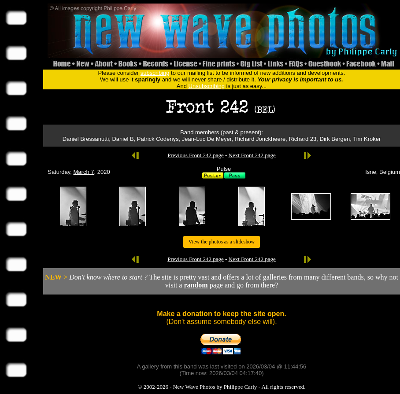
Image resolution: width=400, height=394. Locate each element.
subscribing (155, 73)
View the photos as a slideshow (222, 242)
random (195, 285)
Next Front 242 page (252, 155)
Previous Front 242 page (195, 155)
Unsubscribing (207, 86)
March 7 (84, 172)
